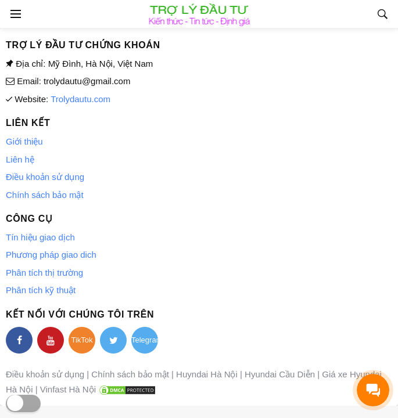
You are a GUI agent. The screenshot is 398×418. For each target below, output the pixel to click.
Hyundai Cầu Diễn (280, 374)
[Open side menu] (14, 14)
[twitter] (113, 340)
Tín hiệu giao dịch (40, 237)
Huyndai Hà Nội (207, 374)
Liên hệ (20, 159)
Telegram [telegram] (144, 340)
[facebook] (19, 340)
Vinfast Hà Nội (68, 389)
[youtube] (50, 340)
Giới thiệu (24, 141)
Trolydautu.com (80, 99)
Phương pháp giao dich (51, 255)
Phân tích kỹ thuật (41, 290)
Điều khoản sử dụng (45, 177)
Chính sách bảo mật (45, 195)
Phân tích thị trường (44, 273)
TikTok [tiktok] (81, 340)
